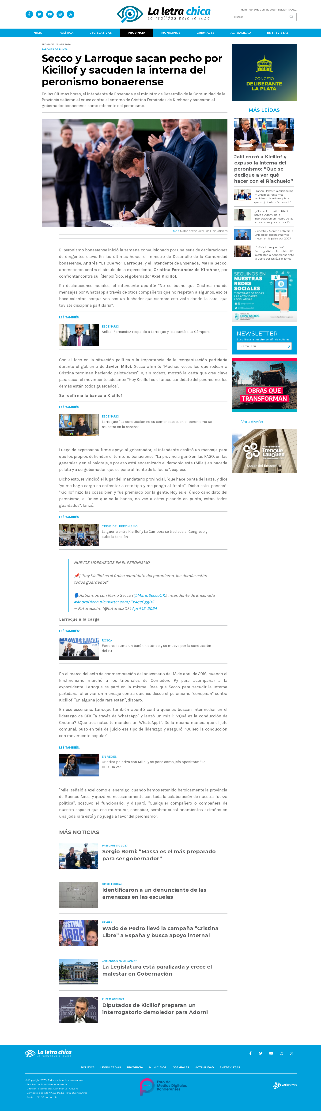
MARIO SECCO (188, 231)
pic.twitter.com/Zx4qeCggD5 (126, 601)
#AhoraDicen (86, 601)
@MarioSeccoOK (149, 595)
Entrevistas (277, 32)
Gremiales (205, 32)
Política (66, 32)
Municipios (170, 32)
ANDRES (222, 231)
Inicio (37, 32)
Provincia (136, 32)
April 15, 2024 (144, 608)
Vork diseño (252, 422)
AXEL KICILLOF (207, 231)
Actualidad (240, 32)
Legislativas (101, 32)
